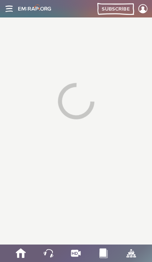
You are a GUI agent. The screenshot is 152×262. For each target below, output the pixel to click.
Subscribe (116, 9)
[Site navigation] (9, 8)
